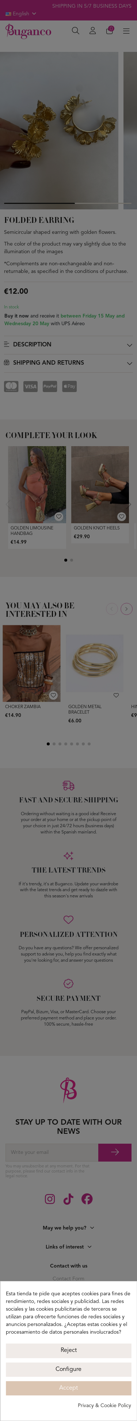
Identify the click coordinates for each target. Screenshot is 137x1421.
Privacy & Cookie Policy (104, 1405)
